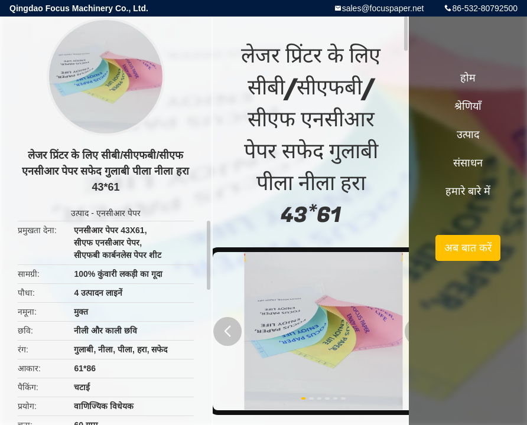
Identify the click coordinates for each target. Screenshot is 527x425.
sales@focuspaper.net (383, 8)
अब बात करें (468, 248)
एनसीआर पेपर (118, 213)
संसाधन (468, 163)
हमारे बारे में (467, 191)
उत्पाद (80, 213)
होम (468, 78)
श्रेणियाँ (468, 106)
